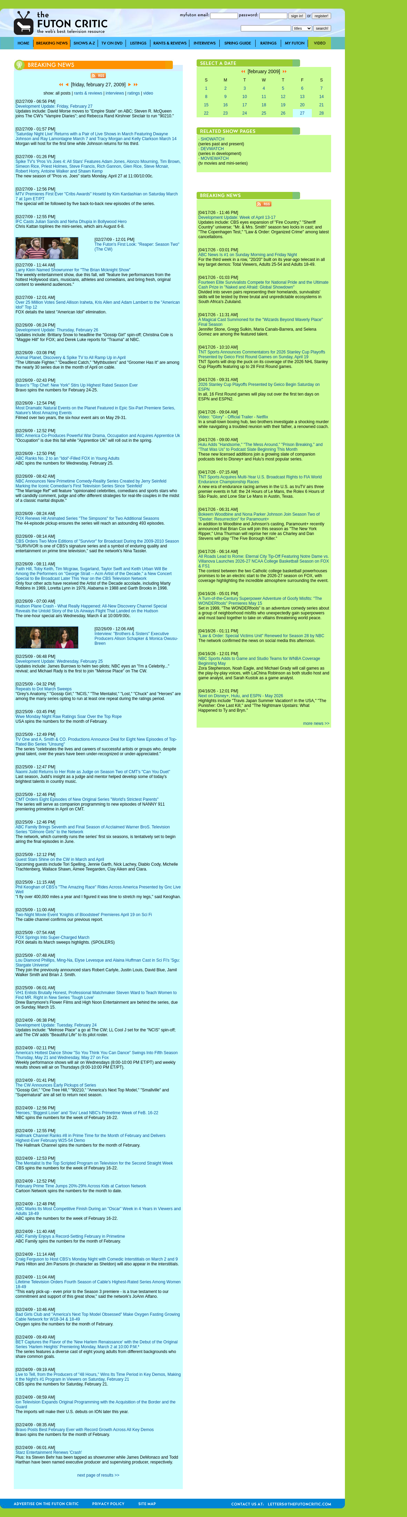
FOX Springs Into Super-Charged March (52, 937)
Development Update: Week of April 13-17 (237, 217)
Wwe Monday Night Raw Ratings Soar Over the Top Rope (69, 716)
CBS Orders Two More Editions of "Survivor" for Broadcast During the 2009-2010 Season (97, 541)
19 (283, 105)
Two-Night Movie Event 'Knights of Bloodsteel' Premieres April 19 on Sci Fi (84, 914)
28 (321, 113)
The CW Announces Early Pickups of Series (56, 1085)
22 (206, 113)
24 (244, 113)
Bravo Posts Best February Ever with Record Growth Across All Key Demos (85, 1429)
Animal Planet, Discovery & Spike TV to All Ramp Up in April (71, 357)
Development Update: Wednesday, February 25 (59, 661)
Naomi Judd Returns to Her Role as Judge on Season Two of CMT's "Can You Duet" (93, 771)
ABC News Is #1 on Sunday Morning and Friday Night (247, 254)
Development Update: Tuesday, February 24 (56, 1025)
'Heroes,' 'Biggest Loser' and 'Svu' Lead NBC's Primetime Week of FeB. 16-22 (87, 1112)
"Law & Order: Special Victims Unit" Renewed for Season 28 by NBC (261, 635)
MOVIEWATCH (215, 158)
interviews (115, 93)
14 (321, 96)
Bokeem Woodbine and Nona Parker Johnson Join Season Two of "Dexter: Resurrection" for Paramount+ (259, 517)
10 (244, 96)
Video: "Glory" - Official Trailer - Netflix (233, 417)
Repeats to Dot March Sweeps (44, 689)
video (148, 93)
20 (302, 105)
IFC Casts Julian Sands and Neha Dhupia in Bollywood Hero (71, 221)
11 (263, 96)
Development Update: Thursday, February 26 (57, 330)
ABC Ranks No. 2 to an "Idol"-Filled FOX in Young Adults (67, 458)
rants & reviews (88, 93)
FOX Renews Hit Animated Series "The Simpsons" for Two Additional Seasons (87, 518)
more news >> (316, 723)
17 (244, 105)
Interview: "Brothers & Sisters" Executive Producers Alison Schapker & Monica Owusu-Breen (136, 638)
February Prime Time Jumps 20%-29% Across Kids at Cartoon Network (81, 1186)
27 (302, 113)
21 (321, 105)
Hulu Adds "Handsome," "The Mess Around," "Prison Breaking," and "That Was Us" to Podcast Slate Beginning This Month (260, 447)
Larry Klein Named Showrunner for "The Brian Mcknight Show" (73, 270)
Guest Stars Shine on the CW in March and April (60, 859)
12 (283, 96)
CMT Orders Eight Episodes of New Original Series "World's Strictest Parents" (87, 799)
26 (283, 113)
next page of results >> (98, 1475)
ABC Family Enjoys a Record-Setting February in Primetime (70, 1236)
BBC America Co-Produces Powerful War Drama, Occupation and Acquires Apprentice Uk (98, 435)
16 (225, 105)
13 (302, 96)
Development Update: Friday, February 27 (54, 106)
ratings (133, 93)
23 (225, 113)
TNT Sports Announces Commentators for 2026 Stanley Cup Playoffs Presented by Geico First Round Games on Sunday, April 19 (261, 354)
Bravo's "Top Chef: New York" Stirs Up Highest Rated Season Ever (77, 385)
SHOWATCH (213, 139)
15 (206, 105)
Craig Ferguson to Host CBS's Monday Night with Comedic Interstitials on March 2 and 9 (97, 1259)
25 (263, 113)
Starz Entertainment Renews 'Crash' (49, 1452)
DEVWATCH (212, 148)
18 (263, 105)
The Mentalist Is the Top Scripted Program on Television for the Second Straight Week (94, 1163)
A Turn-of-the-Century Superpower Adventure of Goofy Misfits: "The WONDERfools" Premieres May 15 (260, 601)
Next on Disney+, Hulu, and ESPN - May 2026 (240, 695)
